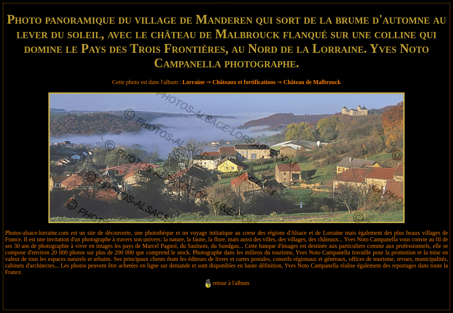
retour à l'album (231, 283)
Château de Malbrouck (312, 82)
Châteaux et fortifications (244, 82)
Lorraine (194, 82)
